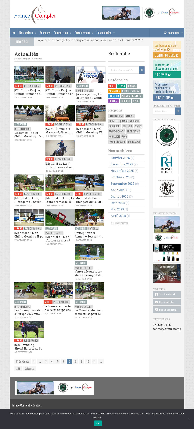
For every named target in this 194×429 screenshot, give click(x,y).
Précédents (22, 361)
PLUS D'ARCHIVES (119, 223)
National (130, 116)
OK (98, 423)
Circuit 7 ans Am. (131, 91)
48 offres (163, 74)
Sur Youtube (164, 302)
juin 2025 (117, 203)
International (116, 116)
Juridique (125, 101)
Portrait (114, 101)
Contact (37, 405)
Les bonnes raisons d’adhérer (166, 47)
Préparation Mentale (132, 96)
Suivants (29, 369)
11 (94, 361)
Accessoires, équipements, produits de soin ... (165, 88)
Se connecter (171, 32)
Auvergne (135, 121)
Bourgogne (114, 126)
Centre (138, 126)
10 (88, 361)
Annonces (45, 32)
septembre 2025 (122, 183)
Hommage (132, 86)
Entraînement (82, 32)
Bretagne (127, 126)
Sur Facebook (165, 294)
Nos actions (26, 32)
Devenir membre (166, 55)
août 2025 (117, 190)
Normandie (114, 136)
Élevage (121, 86)
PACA (124, 136)
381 (18, 369)
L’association (104, 32)
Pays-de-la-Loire (117, 141)
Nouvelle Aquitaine (118, 121)
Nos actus (114, 91)
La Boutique (164, 97)
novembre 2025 (122, 171)
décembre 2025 (121, 164)
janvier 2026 (120, 158)
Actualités (37, 58)
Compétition (61, 32)
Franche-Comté (116, 131)
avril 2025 (118, 216)
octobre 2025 (120, 177)
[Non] (189, 419)
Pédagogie (114, 96)
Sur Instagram (165, 310)
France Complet (22, 58)
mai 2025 (117, 209)
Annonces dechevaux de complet (166, 67)
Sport (112, 86)
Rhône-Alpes (134, 141)
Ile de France (133, 131)
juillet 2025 (119, 196)
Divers (136, 101)
